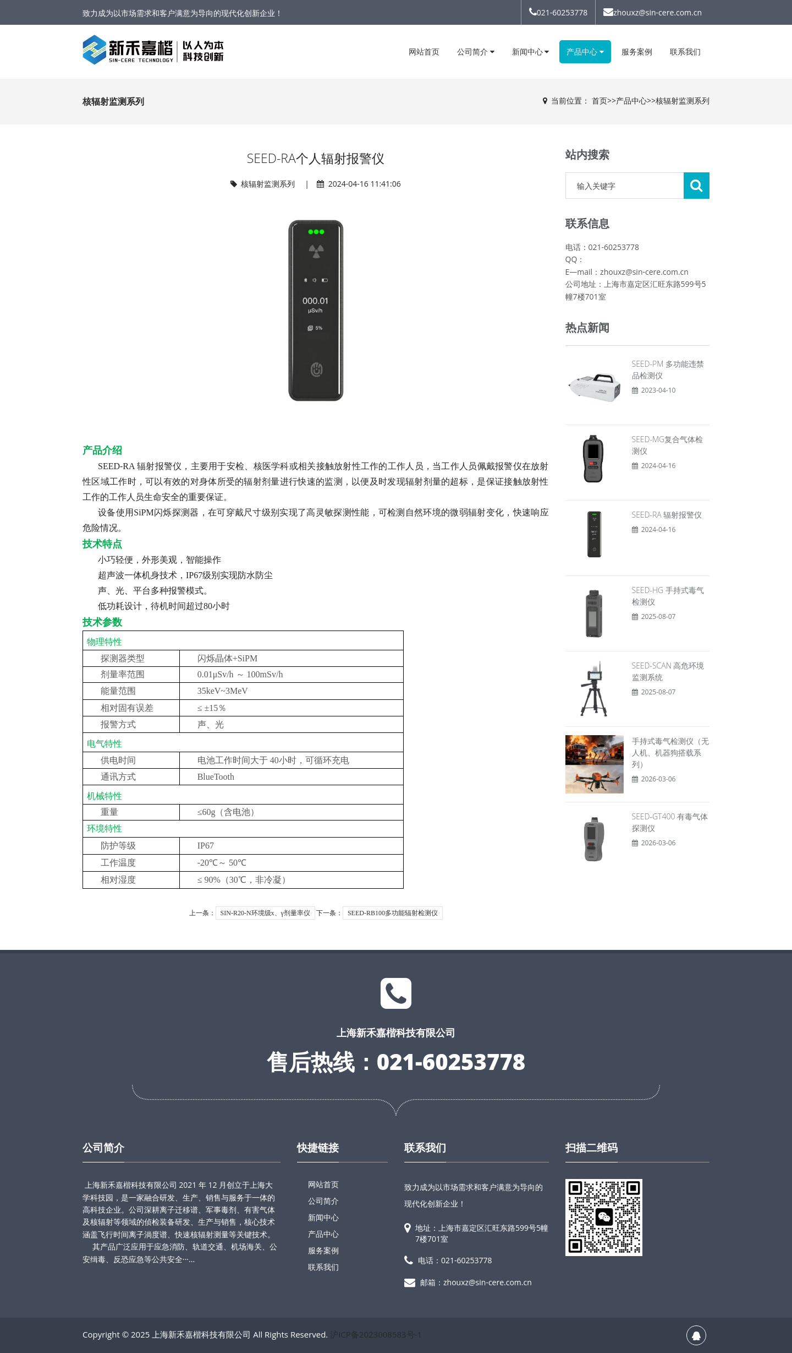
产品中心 (585, 51)
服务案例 (637, 51)
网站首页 (424, 51)
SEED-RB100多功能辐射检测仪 (393, 913)
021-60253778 (558, 12)
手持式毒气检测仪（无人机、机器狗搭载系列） (670, 752)
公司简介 (475, 51)
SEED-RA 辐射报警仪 (667, 514)
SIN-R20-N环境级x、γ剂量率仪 (265, 913)
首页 (599, 100)
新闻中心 (530, 51)
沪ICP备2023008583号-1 (376, 1334)
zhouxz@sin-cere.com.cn (652, 12)
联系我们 (685, 51)
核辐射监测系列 (683, 100)
